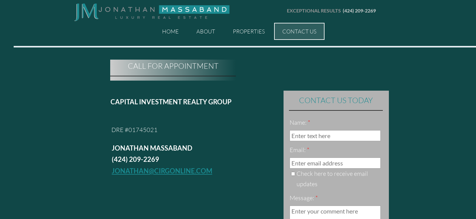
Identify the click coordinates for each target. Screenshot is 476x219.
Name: (300, 122)
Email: (299, 150)
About (205, 31)
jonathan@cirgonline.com (162, 171)
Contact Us (299, 31)
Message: (304, 198)
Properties (249, 31)
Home (170, 31)
